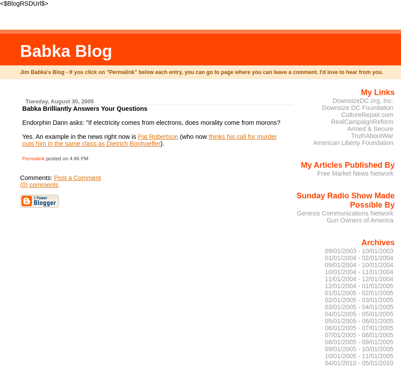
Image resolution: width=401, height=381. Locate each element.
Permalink (33, 158)
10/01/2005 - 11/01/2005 (359, 356)
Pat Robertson (158, 136)
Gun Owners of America (360, 220)
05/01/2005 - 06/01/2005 (359, 321)
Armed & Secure (370, 128)
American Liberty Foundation (353, 142)
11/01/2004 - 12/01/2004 (359, 278)
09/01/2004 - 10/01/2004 (359, 264)
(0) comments (39, 184)
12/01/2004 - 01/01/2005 (359, 285)
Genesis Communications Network (345, 213)
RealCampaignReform (362, 121)
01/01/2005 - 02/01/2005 (359, 292)
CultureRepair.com (367, 114)
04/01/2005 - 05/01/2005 (359, 314)
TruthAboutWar (372, 135)
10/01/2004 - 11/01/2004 (359, 271)
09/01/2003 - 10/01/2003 (359, 250)
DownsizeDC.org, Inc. (363, 100)
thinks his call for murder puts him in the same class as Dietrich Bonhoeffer (149, 140)
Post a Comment (77, 177)
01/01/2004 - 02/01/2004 (359, 257)
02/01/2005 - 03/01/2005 (359, 299)
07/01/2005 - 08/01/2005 (359, 335)
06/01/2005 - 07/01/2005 (359, 328)
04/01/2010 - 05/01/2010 (359, 363)
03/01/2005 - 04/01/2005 (359, 306)
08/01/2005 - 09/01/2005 (359, 342)
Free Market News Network (355, 173)
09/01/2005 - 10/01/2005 (359, 349)
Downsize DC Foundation (358, 107)
